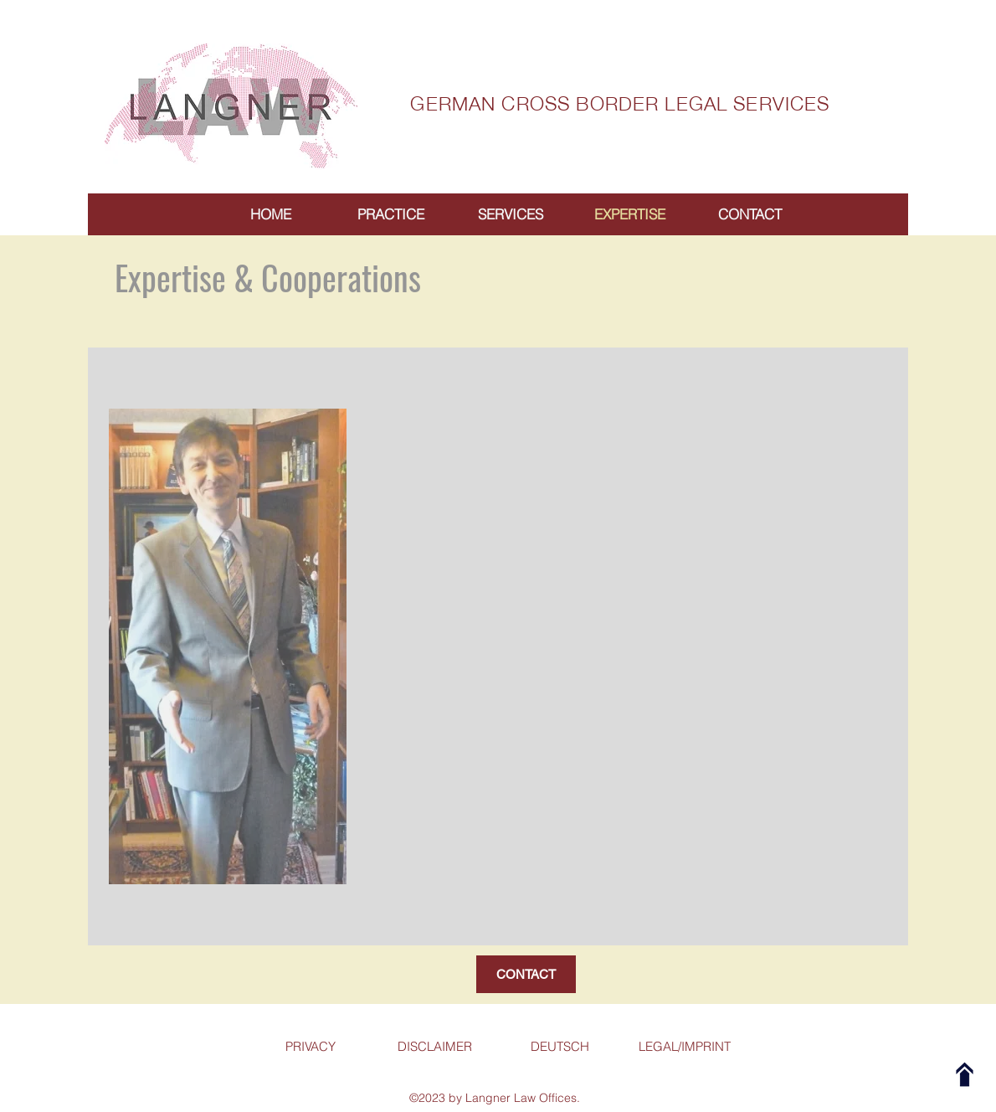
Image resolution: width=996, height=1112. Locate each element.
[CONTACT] (526, 974)
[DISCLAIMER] (435, 1046)
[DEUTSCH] (560, 1046)
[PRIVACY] (310, 1046)
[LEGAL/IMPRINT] (684, 1046)
